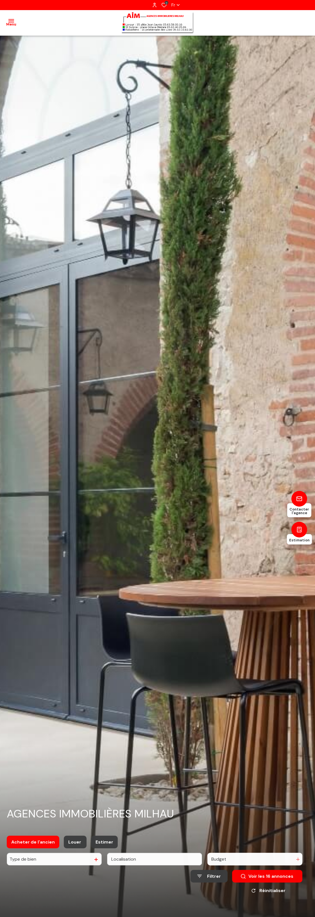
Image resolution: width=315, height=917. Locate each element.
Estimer (104, 847)
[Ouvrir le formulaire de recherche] (209, 881)
